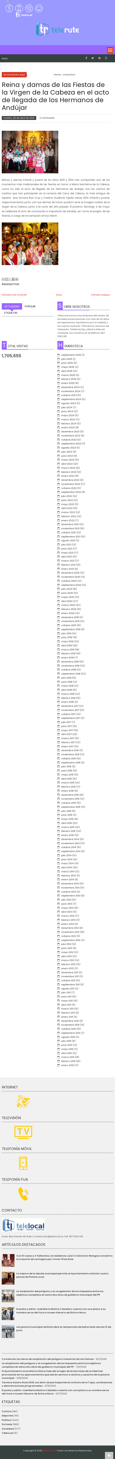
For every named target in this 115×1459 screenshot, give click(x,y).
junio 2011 (66, 996)
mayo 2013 (67, 908)
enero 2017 (67, 746)
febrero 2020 (68, 609)
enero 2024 (68, 427)
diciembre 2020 (70, 572)
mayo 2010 (67, 1049)
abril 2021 (66, 556)
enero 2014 (67, 879)
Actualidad (11, 306)
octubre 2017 (68, 714)
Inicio (5, 58)
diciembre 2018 (70, 661)
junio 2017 (66, 726)
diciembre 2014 (70, 839)
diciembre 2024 (70, 387)
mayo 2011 (67, 1000)
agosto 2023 (68, 447)
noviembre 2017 (70, 710)
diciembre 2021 (70, 524)
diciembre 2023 (70, 431)
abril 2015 (66, 823)
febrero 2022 (68, 516)
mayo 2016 (67, 774)
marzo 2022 (68, 512)
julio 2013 (66, 899)
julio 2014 (66, 855)
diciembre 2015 (70, 795)
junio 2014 (66, 859)
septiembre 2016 (70, 762)
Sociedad (8, 1428)
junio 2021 (66, 548)
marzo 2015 (67, 827)
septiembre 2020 (71, 585)
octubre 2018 (68, 669)
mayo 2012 (67, 952)
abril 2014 (66, 867)
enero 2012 (67, 968)
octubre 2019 (68, 625)
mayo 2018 (67, 685)
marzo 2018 (67, 694)
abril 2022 (67, 508)
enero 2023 (68, 476)
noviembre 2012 (70, 932)
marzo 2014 (68, 871)
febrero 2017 (68, 742)
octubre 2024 (69, 395)
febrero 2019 (68, 653)
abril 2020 (67, 601)
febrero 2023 (68, 472)
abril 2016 (66, 778)
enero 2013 (67, 924)
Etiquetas (10, 313)
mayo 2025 (67, 367)
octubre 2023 (69, 439)
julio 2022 (66, 496)
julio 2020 (66, 589)
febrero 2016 (68, 786)
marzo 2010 (67, 1057)
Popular (30, 306)
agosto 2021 (68, 540)
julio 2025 (66, 359)
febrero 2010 (68, 1061)
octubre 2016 (68, 758)
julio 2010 (66, 1041)
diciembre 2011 (69, 972)
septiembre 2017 (70, 718)
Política (6, 1420)
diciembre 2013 (70, 883)
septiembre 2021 (70, 536)
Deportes (7, 1415)
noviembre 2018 (70, 665)
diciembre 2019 (70, 617)
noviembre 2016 (70, 754)
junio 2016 (66, 770)
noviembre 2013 (70, 887)
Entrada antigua (100, 294)
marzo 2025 (68, 375)
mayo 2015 (67, 819)
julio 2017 (66, 722)
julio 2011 (66, 992)
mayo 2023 (67, 459)
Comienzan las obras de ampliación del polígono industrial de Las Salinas (48, 1359)
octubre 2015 (68, 803)
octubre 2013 (68, 891)
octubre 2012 (68, 936)
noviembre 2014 (70, 843)
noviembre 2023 (70, 435)
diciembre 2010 (70, 1021)
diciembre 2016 (70, 750)
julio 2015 (66, 811)
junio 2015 (66, 815)
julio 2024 (66, 407)
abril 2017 (66, 734)
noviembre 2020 (70, 577)
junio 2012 (66, 948)
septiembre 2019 (70, 629)
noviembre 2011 (70, 976)
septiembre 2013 (70, 895)
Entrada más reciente (14, 294)
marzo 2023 (68, 468)
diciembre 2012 (70, 928)
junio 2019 (66, 637)
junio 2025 (67, 363)
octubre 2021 (68, 532)
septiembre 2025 (71, 355)
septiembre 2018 (70, 673)
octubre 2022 (69, 488)
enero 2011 (67, 1016)
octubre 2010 (68, 1029)
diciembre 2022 (70, 480)
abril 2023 (67, 464)
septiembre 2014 (71, 851)
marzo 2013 (67, 916)
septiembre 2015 (70, 807)
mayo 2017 (67, 730)
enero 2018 (67, 702)
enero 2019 (67, 657)
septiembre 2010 (70, 1033)
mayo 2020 (67, 597)
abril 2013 (66, 911)
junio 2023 (67, 456)
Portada (7, 1424)
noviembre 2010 (70, 1024)
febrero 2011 (68, 1012)
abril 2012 (66, 956)
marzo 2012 (67, 960)
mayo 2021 (67, 552)
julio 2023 (66, 451)
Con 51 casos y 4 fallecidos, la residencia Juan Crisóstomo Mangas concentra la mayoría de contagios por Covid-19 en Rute (64, 1257)
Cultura (6, 1411)
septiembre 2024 (71, 399)
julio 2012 (66, 944)
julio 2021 (66, 544)
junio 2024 (67, 411)
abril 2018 (66, 690)
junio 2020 (67, 593)
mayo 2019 (67, 641)
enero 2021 (67, 569)
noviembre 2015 (70, 798)
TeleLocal (7, 1433)
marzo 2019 (67, 649)
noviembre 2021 (70, 528)
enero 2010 (67, 1065)
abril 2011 (66, 1004)
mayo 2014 (67, 863)
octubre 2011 (68, 980)
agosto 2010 (68, 1037)
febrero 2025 (68, 379)
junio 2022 (67, 500)
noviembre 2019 (70, 621)
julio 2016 (66, 766)
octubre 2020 (69, 581)
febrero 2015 (68, 831)
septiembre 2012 (70, 940)
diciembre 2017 (70, 706)
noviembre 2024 (70, 391)
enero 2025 (68, 383)
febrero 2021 (68, 564)
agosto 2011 (67, 988)
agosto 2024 (68, 403)
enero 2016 (67, 790)
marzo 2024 (68, 419)
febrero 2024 (68, 423)
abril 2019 (66, 645)
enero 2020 (68, 613)
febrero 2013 (68, 920)
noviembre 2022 (70, 484)
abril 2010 (66, 1053)
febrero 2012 (68, 964)
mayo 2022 (67, 504)
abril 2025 (67, 371)
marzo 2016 (67, 782)
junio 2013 (66, 903)
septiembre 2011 (70, 984)
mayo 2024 (67, 415)
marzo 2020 (68, 605)
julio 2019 (66, 633)
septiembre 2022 (71, 492)
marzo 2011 (67, 1008)
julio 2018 (66, 677)
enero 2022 (68, 520)
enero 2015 (67, 835)
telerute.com (49, 1450)
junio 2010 (66, 1045)
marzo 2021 (67, 560)
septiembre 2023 (71, 443)
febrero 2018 (68, 698)
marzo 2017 (67, 738)
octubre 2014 (68, 847)
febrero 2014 (68, 875)
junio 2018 (66, 682)
